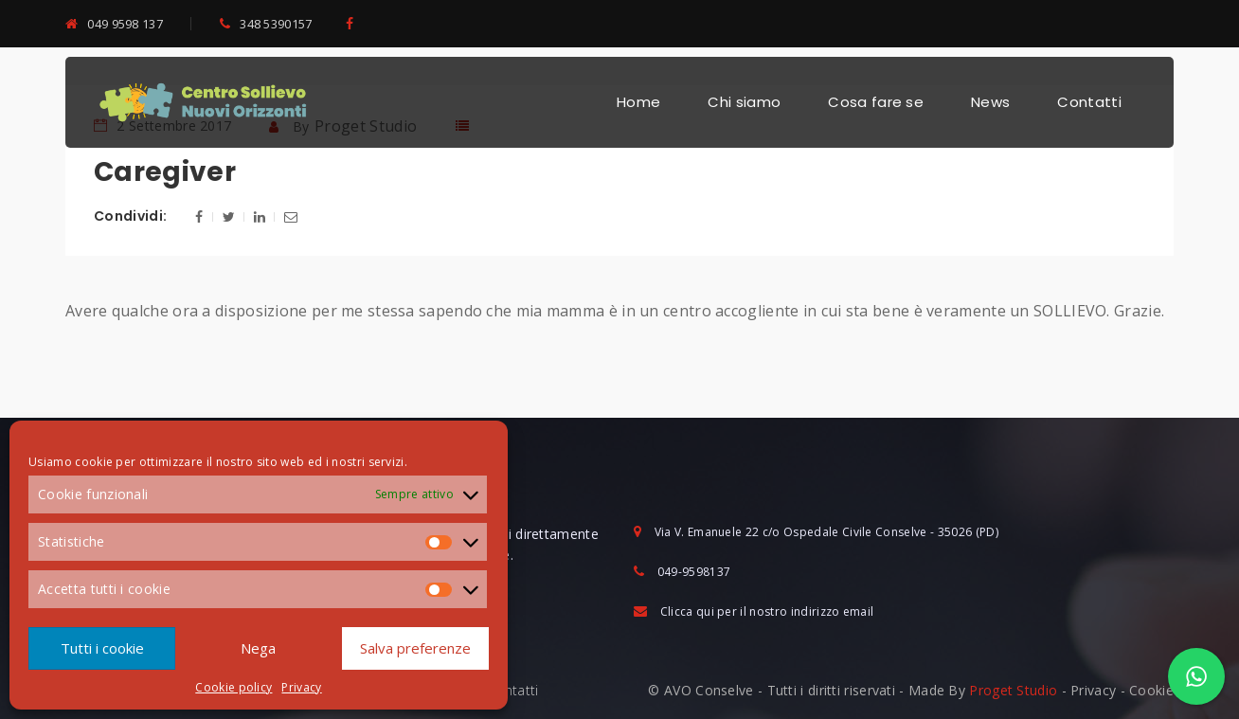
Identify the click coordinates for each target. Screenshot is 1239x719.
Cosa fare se (876, 102)
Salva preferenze (415, 647)
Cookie (1151, 690)
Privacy (301, 687)
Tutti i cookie (102, 647)
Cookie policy (233, 687)
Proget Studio (1013, 690)
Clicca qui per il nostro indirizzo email (767, 611)
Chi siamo (744, 102)
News (990, 102)
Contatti (1089, 102)
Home (638, 102)
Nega (258, 647)
